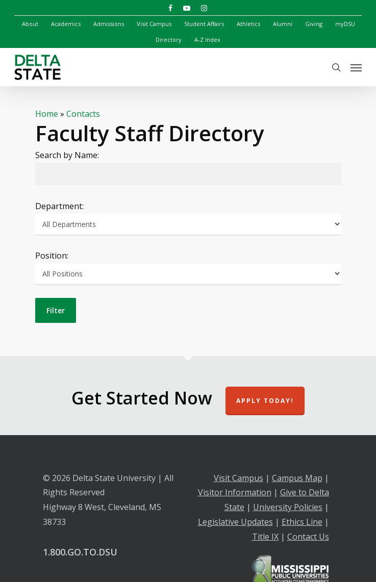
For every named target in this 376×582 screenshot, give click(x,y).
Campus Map (297, 478)
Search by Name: (67, 155)
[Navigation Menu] (356, 67)
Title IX (265, 536)
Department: (59, 206)
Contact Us (308, 536)
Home (46, 113)
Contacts (83, 113)
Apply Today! (265, 400)
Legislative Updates (235, 521)
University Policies (287, 507)
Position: (51, 255)
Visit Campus (238, 478)
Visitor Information (234, 492)
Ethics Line (302, 521)
